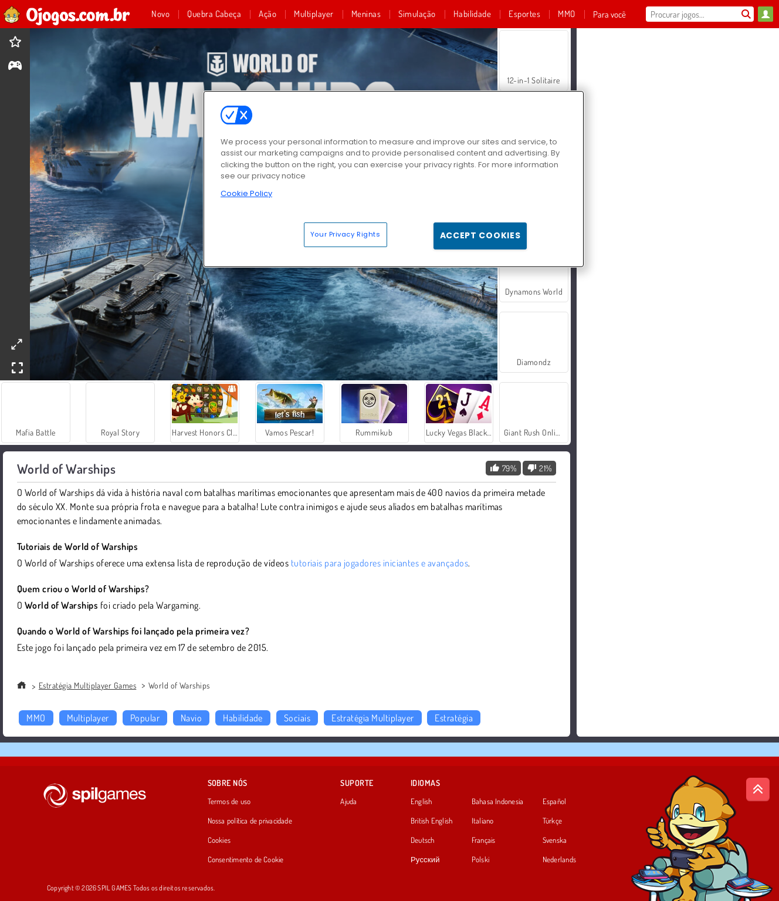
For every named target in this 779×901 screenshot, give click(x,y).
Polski (480, 860)
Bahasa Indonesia (498, 802)
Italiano (483, 821)
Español (555, 802)
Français (484, 840)
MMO (35, 718)
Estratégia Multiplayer (372, 718)
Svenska (555, 840)
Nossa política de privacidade (250, 821)
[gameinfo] (15, 66)
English (421, 802)
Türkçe (552, 821)
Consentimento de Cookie (246, 860)
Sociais (297, 718)
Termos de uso (229, 802)
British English (431, 821)
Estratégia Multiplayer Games (87, 685)
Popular (145, 718)
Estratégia (454, 718)
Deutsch (423, 840)
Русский (425, 860)
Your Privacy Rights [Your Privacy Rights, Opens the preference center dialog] (345, 234)
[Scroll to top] (758, 789)
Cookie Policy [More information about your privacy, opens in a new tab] (246, 193)
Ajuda (348, 802)
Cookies (219, 840)
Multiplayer (88, 718)
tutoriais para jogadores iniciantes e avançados (380, 563)
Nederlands (559, 860)
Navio (191, 718)
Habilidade (243, 718)
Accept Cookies (480, 235)
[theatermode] (16, 344)
